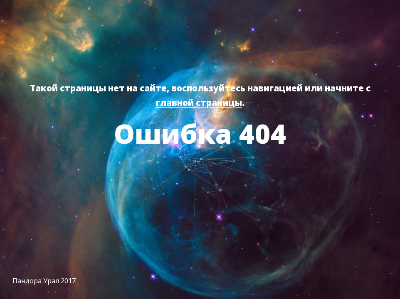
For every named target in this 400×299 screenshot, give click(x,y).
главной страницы (199, 102)
